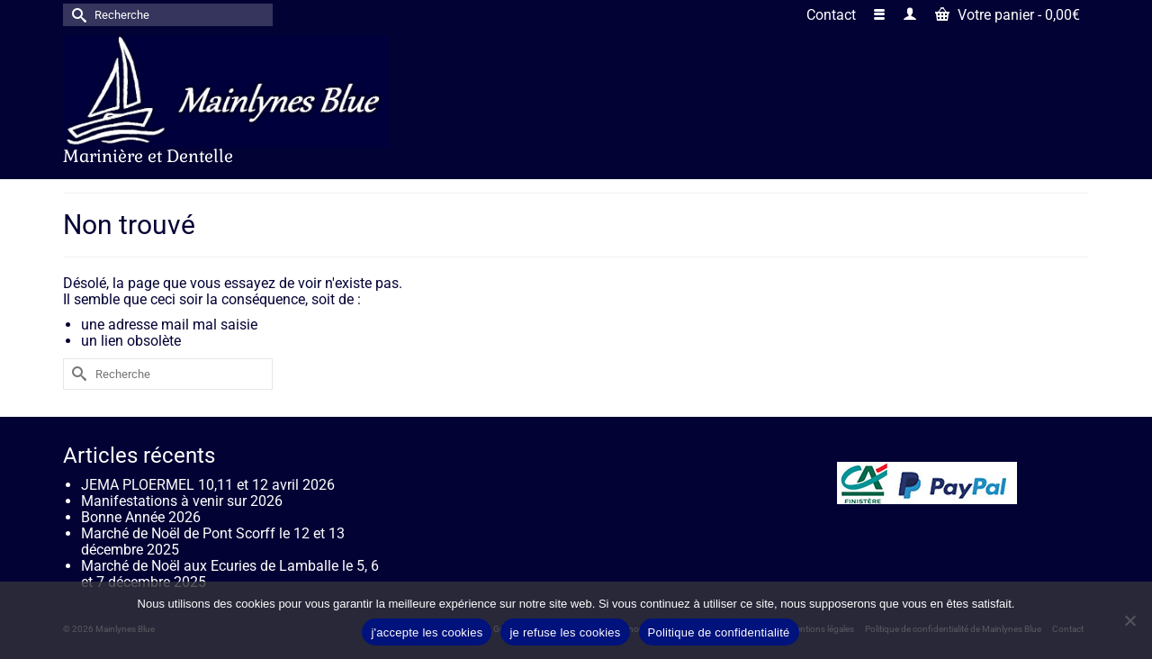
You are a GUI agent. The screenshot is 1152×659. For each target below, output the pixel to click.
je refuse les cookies (564, 632)
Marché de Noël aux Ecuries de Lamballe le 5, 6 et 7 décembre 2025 (230, 574)
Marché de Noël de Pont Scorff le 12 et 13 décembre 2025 (213, 541)
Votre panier (1007, 14)
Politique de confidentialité (719, 632)
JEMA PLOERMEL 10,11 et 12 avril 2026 (208, 484)
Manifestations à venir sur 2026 (182, 501)
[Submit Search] (76, 15)
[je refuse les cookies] (1129, 620)
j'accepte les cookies (426, 632)
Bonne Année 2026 (141, 517)
